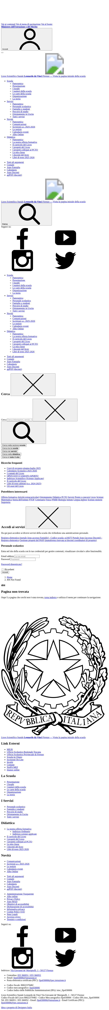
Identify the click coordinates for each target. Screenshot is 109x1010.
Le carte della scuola (21, 94)
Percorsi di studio (20, 111)
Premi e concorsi (82, 497)
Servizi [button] (10, 101)
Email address (7, 556)
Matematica (6, 499)
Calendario (12, 170)
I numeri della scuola (22, 91)
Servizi (71, 497)
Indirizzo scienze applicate (24, 834)
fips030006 (35, 987)
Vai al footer (46, 24)
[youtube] (65, 248)
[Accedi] (26, 39)
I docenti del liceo (20, 155)
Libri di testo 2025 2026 (23, 157)
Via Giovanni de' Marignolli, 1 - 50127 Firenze (32, 970)
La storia (16, 99)
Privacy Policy (13, 899)
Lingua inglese (80, 499)
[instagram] (22, 270)
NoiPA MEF (12, 767)
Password (5, 559)
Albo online (12, 896)
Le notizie (17, 129)
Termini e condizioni (16, 919)
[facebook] (22, 248)
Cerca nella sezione (13, 445)
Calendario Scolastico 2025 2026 (22, 471)
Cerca (3, 419)
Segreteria (5, 502)
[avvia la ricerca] (23, 432)
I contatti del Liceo (15, 473)
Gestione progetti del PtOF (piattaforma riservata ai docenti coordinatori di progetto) (58, 540)
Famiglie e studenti (21, 109)
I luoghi (16, 88)
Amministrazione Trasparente (20, 894)
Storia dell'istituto (20, 499)
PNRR (55, 499)
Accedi (5, 572)
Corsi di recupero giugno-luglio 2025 (24, 468)
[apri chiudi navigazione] (2, 52)
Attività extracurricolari (28, 497)
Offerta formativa (9, 497)
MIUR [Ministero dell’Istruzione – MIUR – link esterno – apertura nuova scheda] (10, 749)
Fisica (48, 499)
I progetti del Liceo (21, 147)
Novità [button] (10, 119)
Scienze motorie (95, 499)
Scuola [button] (10, 81)
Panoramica (17, 83)
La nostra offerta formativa (24, 142)
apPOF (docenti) (14, 175)
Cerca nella (11, 454)
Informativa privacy (16, 909)
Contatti (10, 165)
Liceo (93, 497)
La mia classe (18, 152)
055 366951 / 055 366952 (29, 975)
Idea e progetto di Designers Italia (16, 1007)
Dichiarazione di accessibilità (20, 906)
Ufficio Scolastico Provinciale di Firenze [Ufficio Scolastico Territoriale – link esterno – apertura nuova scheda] (25, 754)
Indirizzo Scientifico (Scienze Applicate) (25, 478)
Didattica (57, 497)
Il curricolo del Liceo (22, 144)
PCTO (64, 497)
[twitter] (65, 270)
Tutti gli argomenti (15, 162)
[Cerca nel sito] (26, 214)
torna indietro (50, 597)
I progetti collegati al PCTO (25, 150)
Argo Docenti (13, 172)
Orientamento (46, 497)
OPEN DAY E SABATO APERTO (22, 476)
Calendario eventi (20, 132)
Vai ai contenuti (8, 24)
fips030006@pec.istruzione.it (52, 980)
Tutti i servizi (18, 116)
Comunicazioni (19, 124)
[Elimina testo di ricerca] (55, 410)
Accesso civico (13, 917)
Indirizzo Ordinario (21, 831)
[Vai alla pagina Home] (9, 577)
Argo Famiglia (13, 167)
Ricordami (9, 569)
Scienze (99, 497)
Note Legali (12, 914)
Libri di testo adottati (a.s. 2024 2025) (24, 483)
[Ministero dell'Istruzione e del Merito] (19, 26)
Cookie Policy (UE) (16, 912)
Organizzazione (19, 96)
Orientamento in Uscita (23, 114)
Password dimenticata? (11, 564)
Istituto (70, 499)
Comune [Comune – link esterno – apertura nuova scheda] (10, 765)
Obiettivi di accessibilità (18, 904)
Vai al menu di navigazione (28, 24)
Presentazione (18, 86)
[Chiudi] (33, 384)
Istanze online (13, 770)
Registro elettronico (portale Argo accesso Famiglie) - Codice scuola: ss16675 (36, 538)
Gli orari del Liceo (15, 486)
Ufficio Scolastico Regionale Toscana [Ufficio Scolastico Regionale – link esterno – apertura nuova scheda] (24, 752)
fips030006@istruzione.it (25, 978)
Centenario (40, 499)
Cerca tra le (10, 448)
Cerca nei (9, 451)
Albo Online (18, 134)
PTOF (32, 499)
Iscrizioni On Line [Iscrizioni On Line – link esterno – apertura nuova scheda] (15, 759)
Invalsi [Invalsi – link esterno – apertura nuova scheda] (10, 762)
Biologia (62, 499)
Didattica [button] (11, 137)
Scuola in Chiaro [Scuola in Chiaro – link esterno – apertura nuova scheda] (14, 757)
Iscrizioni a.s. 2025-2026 (23, 127)
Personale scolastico (21, 106)
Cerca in (10, 457)
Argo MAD (12, 901)
